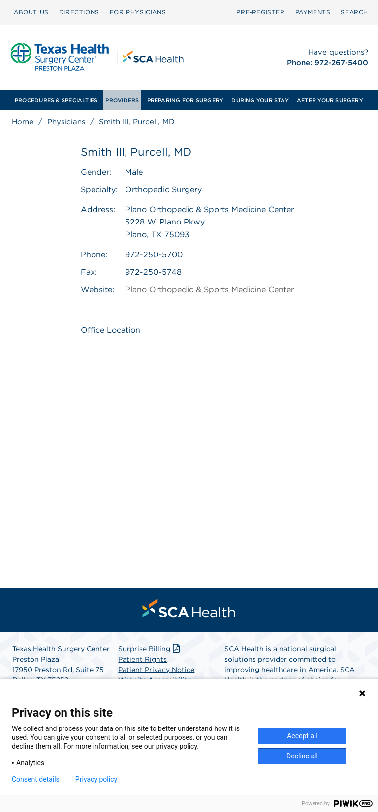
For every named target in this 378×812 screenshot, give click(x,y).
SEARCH (354, 12)
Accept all (302, 736)
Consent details (36, 779)
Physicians (66, 121)
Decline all (302, 756)
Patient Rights (142, 659)
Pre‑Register (260, 12)
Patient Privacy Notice (156, 669)
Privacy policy (96, 779)
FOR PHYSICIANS (138, 12)
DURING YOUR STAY (260, 100)
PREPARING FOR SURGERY (185, 100)
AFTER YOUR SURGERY (330, 100)
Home (22, 121)
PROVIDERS (122, 100)
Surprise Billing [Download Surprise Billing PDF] (150, 649)
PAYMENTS (313, 12)
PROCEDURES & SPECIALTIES (56, 100)
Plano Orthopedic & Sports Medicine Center (209, 289)
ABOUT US (31, 12)
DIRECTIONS (79, 12)
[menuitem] (31, 12)
